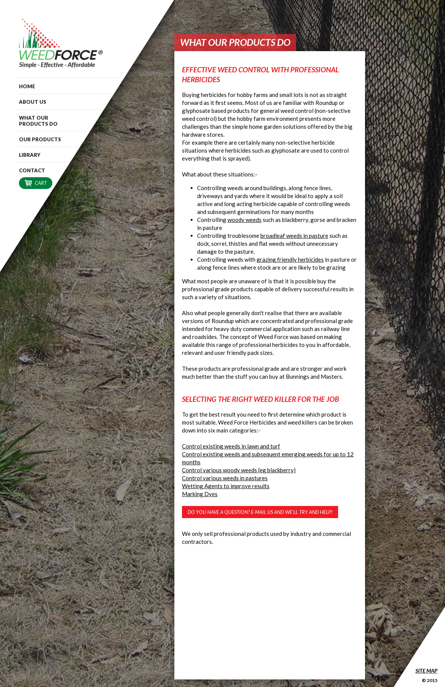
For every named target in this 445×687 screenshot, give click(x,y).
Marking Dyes (200, 493)
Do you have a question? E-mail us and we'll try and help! (260, 512)
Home (27, 86)
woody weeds (244, 219)
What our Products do (38, 121)
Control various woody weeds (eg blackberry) (239, 470)
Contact (32, 170)
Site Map (426, 670)
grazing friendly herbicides (290, 259)
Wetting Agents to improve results (226, 485)
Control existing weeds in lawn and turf (231, 446)
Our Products (40, 139)
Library (29, 155)
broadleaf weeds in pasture (294, 235)
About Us (32, 102)
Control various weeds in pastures (225, 478)
